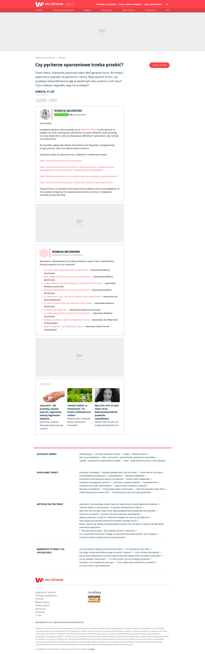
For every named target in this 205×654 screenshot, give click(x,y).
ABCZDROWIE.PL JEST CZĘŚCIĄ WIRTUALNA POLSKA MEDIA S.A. (59, 622)
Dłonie (53, 100)
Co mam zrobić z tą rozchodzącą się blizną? (129, 559)
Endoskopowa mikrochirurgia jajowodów (131, 492)
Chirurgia (62, 57)
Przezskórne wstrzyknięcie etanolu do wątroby (101, 479)
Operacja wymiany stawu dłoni (150, 489)
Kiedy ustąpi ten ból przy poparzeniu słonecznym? (68, 276)
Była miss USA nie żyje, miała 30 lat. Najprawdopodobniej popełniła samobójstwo (117, 510)
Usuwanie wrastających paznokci (94, 482)
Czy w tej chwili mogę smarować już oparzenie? (66, 270)
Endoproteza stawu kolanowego (118, 489)
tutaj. (92, 649)
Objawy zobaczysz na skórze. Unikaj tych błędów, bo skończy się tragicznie (114, 517)
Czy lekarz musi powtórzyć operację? (96, 562)
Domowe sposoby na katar (107, 454)
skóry (93, 129)
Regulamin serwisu (45, 592)
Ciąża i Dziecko (128, 10)
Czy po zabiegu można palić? (92, 559)
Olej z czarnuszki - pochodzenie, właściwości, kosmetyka (128, 457)
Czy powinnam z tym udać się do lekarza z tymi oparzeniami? (72, 296)
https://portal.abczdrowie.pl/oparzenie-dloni (61, 160)
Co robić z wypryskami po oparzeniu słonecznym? (67, 313)
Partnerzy (40, 608)
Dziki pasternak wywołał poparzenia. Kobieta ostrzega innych (108, 520)
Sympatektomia (150, 482)
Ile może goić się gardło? (55, 309)
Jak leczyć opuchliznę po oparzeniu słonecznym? (67, 289)
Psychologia (150, 10)
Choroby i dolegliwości (63, 10)
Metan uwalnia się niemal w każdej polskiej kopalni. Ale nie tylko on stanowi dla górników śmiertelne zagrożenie (121, 526)
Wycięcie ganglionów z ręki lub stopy (119, 472)
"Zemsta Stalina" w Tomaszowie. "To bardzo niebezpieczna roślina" (110, 507)
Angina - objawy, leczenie (135, 454)
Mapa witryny (42, 602)
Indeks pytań (42, 605)
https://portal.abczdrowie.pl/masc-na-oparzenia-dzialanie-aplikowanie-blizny (76, 182)
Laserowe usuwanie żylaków (126, 482)
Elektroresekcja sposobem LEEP (94, 492)
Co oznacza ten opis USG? (138, 549)
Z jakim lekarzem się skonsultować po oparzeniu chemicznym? (73, 283)
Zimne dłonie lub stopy (151, 472)
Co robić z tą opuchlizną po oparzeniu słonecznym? (68, 303)
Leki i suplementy (153, 4)
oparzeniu (85, 129)
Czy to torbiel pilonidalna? (147, 552)
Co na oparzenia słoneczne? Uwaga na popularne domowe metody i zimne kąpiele (118, 534)
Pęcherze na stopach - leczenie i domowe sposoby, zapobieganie (109, 514)
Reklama (40, 612)
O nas (38, 615)
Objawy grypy (85, 454)
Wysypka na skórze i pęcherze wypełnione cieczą (67, 319)
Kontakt (39, 598)
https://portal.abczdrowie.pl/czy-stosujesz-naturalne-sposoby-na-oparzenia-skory (78, 176)
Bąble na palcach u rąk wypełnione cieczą (63, 326)
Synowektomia (115, 475)
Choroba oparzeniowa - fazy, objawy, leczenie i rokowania (108, 530)
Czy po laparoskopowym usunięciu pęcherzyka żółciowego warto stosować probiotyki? (120, 555)
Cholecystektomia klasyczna (92, 475)
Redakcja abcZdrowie (68, 111)
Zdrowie (39, 10)
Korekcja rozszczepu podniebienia (95, 485)
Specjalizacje (106, 10)
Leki (168, 10)
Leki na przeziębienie (89, 457)
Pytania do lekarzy (106, 4)
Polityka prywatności (46, 595)
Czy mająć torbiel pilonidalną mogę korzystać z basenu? (105, 552)
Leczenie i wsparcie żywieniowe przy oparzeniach (102, 537)
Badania (87, 10)
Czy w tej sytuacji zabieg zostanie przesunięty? (101, 549)
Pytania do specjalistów (45, 57)
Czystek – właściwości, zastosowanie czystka (100, 460)
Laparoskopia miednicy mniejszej (130, 485)
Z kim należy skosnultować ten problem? (136, 562)
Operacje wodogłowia (89, 489)
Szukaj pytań (159, 65)
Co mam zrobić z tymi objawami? (94, 565)
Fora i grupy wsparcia (130, 4)
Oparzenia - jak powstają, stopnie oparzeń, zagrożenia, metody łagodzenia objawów (118, 504)
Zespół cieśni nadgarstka (138, 479)
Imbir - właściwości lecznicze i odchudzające (144, 460)
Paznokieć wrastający (89, 472)
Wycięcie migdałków (135, 475)
